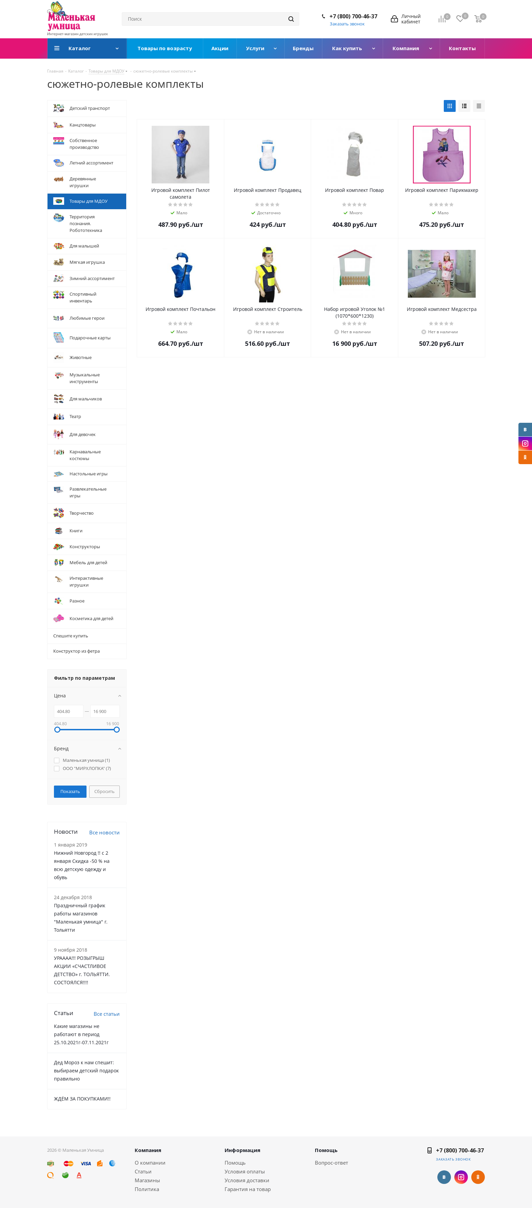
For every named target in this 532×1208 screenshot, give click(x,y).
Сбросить (104, 791)
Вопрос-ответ (331, 1162)
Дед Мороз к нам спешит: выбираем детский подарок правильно (86, 1070)
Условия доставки (247, 1180)
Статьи (143, 1171)
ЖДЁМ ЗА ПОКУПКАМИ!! (82, 1098)
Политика (147, 1189)
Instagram (525, 443)
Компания (148, 1150)
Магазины (147, 1180)
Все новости (104, 832)
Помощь (235, 1162)
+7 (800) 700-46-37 (353, 16)
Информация (242, 1150)
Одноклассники (525, 457)
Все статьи (107, 1013)
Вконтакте (525, 429)
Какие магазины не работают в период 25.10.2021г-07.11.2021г (81, 1034)
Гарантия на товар (248, 1189)
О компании (150, 1162)
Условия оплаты (245, 1171)
